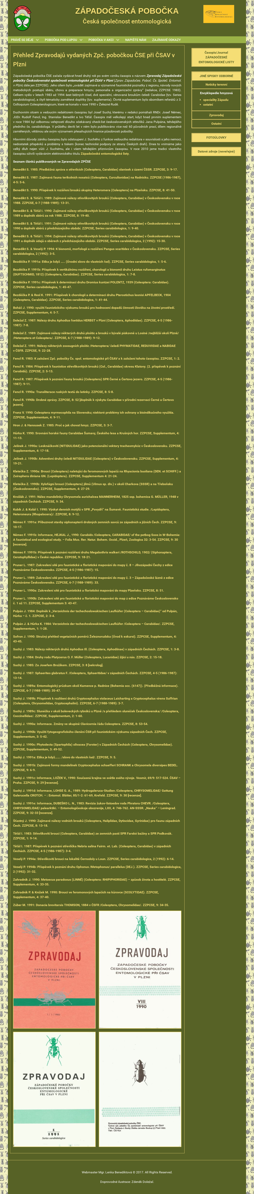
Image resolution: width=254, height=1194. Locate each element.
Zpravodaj (216, 115)
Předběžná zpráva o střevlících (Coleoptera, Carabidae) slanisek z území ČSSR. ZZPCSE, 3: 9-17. (95, 169)
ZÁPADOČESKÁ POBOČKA (127, 11)
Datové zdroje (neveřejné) (216, 151)
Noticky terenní (216, 84)
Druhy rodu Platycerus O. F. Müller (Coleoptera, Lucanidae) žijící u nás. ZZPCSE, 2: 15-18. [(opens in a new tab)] (88, 657)
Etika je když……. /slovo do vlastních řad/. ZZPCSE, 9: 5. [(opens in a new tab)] (64, 757)
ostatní (208, 104)
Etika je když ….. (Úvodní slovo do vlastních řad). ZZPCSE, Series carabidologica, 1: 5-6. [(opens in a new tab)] (90, 262)
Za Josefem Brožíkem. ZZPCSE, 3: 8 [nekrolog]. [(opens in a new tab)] (58, 665)
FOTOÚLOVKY (216, 137)
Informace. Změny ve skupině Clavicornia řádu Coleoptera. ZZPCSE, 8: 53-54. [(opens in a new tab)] (80, 724)
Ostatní (216, 123)
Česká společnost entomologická (127, 21)
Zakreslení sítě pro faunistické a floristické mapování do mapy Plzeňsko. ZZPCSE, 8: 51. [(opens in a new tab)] (88, 590)
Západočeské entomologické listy (105, 153)
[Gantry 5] (22, 18)
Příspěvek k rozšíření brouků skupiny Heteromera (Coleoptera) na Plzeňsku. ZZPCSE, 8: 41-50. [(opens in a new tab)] (94, 190)
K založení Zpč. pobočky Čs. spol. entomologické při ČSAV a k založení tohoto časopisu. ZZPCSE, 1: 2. (96, 358)
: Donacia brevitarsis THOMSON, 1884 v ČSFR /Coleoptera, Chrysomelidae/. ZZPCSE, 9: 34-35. (91, 905)
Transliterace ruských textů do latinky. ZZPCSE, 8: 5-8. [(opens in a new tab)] (63, 392)
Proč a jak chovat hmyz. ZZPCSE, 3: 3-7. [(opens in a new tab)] (63, 425)
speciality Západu (215, 100)
